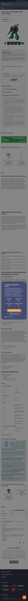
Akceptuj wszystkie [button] (14, 310)
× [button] (24, 283)
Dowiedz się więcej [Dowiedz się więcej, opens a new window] (19, 295)
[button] (9, 317)
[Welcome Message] (24, 597)
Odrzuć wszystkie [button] (14, 313)
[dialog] (14, 300)
